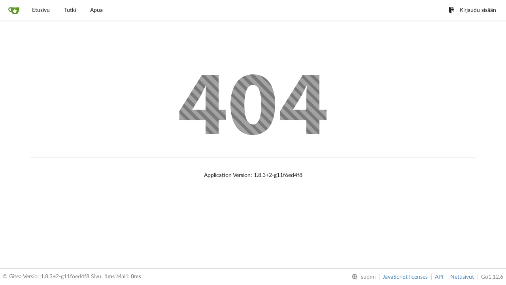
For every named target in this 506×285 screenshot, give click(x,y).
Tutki (70, 10)
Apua (96, 10)
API (439, 277)
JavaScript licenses (405, 277)
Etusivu (41, 10)
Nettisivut (462, 277)
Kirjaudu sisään (472, 10)
